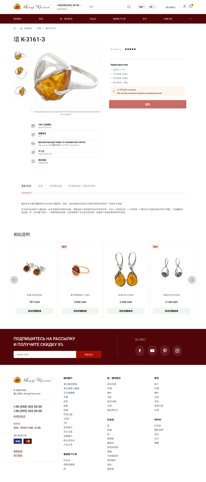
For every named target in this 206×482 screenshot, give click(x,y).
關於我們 (158, 429)
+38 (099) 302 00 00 (28, 411)
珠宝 (41, 18)
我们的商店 (168, 7)
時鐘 (109, 429)
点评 (40, 186)
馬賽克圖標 (69, 464)
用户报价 (18, 455)
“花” (65, 422)
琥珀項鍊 (111, 401)
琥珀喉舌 (111, 460)
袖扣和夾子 (112, 409)
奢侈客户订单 (119, 18)
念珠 (156, 396)
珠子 (156, 383)
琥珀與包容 (112, 447)
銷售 (145, 18)
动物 (66, 409)
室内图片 (68, 427)
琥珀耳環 (111, 383)
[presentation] (14, 280)
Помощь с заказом (82, 186)
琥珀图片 (18, 18)
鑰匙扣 (110, 442)
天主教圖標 (69, 392)
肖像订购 (168, 18)
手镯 (109, 388)
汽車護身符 (112, 455)
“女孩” (67, 418)
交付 (156, 438)
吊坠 (109, 396)
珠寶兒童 (158, 405)
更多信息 (26, 186)
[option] (20, 55)
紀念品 (67, 460)
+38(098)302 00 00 (68, 5)
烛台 (109, 464)
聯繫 (156, 442)
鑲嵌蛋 (110, 468)
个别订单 (68, 444)
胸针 (109, 392)
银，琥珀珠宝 (66, 18)
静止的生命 (69, 440)
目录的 (157, 425)
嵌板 (66, 405)
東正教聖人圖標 (71, 388)
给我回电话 (62, 9)
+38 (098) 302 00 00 (28, 406)
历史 (156, 434)
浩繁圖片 (68, 435)
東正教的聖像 (70, 383)
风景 (66, 401)
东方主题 (68, 431)
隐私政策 (18, 451)
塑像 (109, 451)
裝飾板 (110, 438)
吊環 (39, 28)
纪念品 (93, 18)
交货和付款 (56, 186)
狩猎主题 (68, 414)
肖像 (66, 396)
